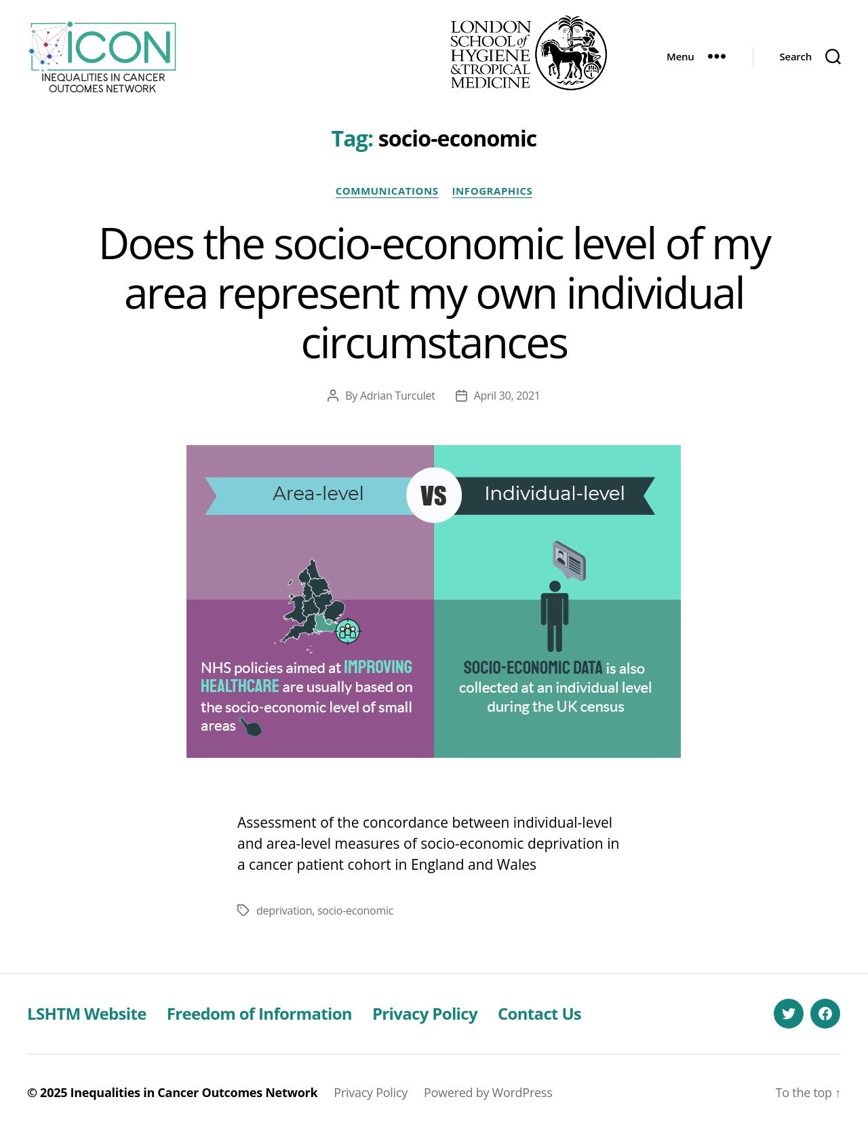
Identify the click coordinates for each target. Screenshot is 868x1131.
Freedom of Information (259, 1013)
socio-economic (355, 910)
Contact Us (539, 1013)
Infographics (492, 191)
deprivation (284, 910)
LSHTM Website (86, 1013)
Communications (387, 191)
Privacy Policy (424, 1013)
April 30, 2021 (507, 395)
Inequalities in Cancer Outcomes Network (194, 1092)
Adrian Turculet (397, 395)
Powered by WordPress (488, 1092)
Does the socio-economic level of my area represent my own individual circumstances (434, 292)
